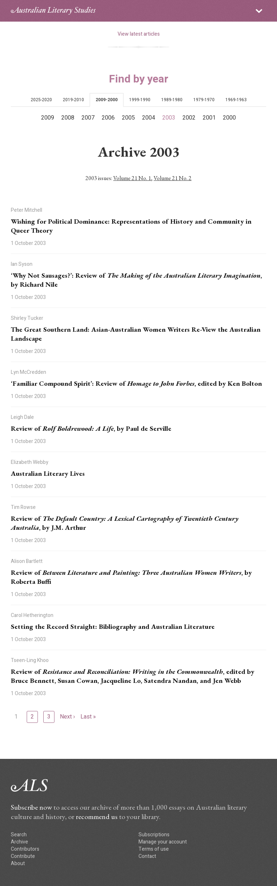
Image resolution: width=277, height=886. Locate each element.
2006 (108, 117)
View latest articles (139, 34)
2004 (148, 117)
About (18, 863)
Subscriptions (154, 834)
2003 (168, 117)
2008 (67, 117)
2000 (229, 117)
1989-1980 (172, 100)
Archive (19, 842)
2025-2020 (41, 100)
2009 (47, 117)
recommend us (97, 816)
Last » (88, 716)
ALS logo (53, 11)
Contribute (23, 856)
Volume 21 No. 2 (173, 178)
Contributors (25, 849)
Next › (67, 716)
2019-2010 (73, 100)
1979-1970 (204, 100)
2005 (128, 117)
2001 (209, 117)
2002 (189, 117)
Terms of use (153, 849)
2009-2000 (107, 100)
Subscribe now (31, 807)
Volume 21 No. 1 (132, 178)
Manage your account (162, 842)
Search (19, 834)
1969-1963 (236, 100)
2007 (88, 117)
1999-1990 (139, 100)
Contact (147, 856)
